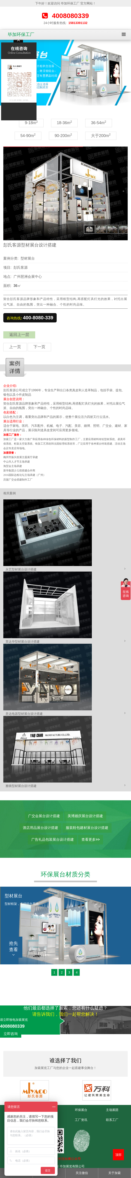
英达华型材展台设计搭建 (23, 641)
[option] (65, 72)
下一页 (39, 347)
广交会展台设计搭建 (44, 816)
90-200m (63, 135)
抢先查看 (13, 949)
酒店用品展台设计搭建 (40, 828)
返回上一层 (19, 334)
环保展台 (81, 1110)
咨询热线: (30, 317)
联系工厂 (112, 1120)
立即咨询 (11, 1034)
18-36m (64, 122)
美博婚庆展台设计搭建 (85, 816)
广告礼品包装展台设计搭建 (52, 839)
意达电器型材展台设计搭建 (24, 713)
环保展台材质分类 (65, 874)
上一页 (15, 347)
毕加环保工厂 (21, 34)
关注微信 (82, 1173)
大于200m (101, 135)
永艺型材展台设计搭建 (21, 569)
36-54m (98, 122)
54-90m (28, 135)
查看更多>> (90, 839)
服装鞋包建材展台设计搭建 (87, 828)
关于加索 (114, 1173)
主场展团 (112, 1110)
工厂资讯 (81, 1120)
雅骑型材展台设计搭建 (21, 786)
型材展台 (28, 258)
